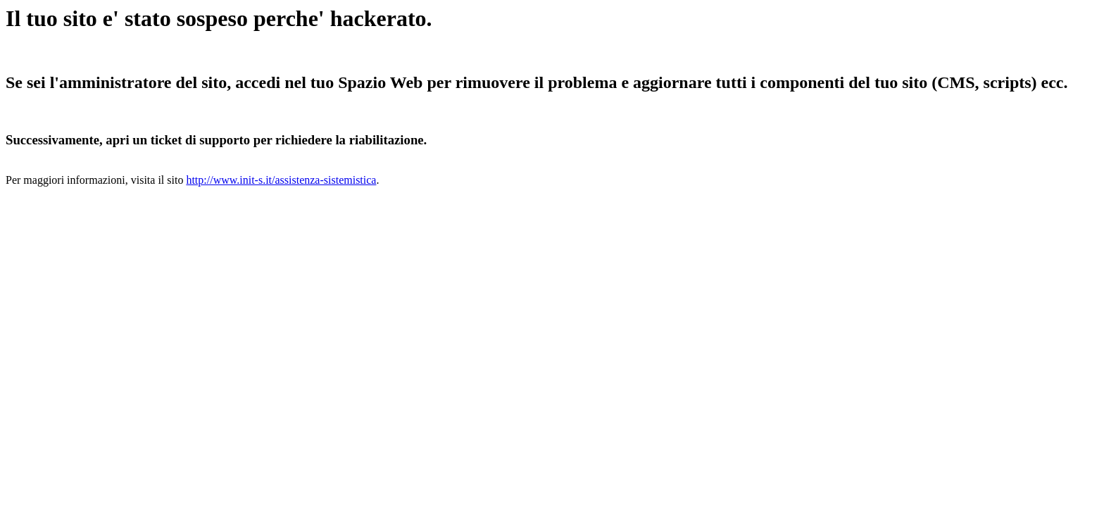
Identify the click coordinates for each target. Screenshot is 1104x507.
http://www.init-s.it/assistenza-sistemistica (281, 180)
